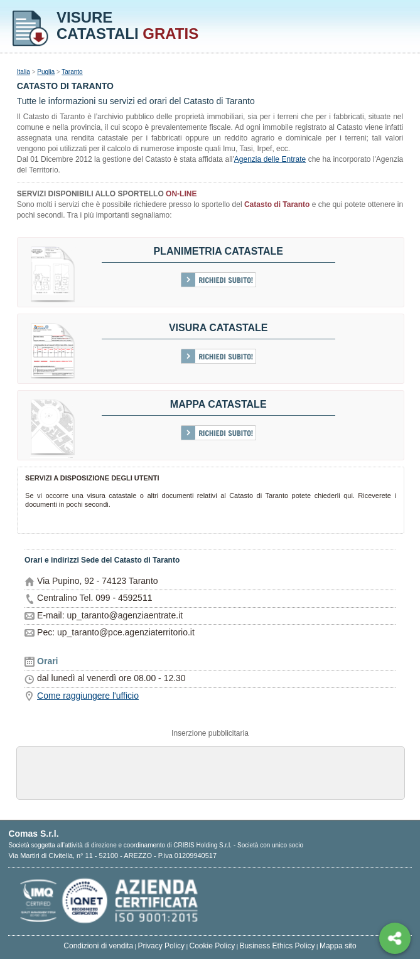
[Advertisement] (210, 772)
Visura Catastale (218, 327)
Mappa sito (338, 945)
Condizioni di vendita (98, 945)
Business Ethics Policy (277, 945)
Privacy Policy (161, 945)
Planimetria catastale (218, 251)
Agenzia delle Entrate (270, 159)
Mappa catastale (218, 404)
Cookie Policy (212, 945)
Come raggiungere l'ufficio (88, 696)
